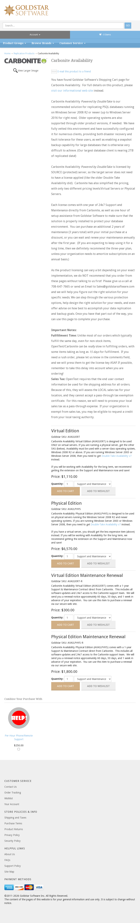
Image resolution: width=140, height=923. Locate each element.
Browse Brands (43, 43)
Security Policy (12, 840)
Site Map (9, 871)
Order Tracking (12, 792)
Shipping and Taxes (15, 817)
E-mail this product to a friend (74, 71)
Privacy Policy (12, 835)
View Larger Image (28, 70)
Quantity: (57, 483)
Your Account (11, 804)
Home (7, 53)
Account (35, 34)
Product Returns (13, 829)
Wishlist (8, 798)
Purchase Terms (13, 823)
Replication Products (24, 53)
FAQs (7, 860)
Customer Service (72, 43)
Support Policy (12, 865)
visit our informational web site (72, 90)
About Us (9, 854)
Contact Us (10, 786)
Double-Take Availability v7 (117, 455)
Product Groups (14, 43)
